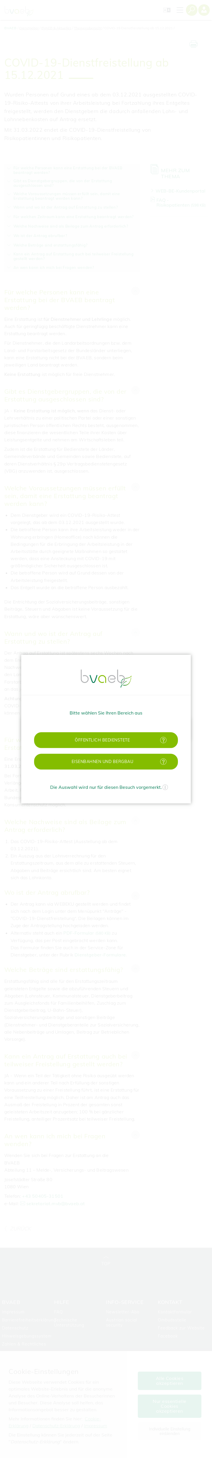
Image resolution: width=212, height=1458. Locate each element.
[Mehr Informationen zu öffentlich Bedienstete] (163, 740)
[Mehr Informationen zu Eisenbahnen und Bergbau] (163, 761)
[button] (106, 740)
